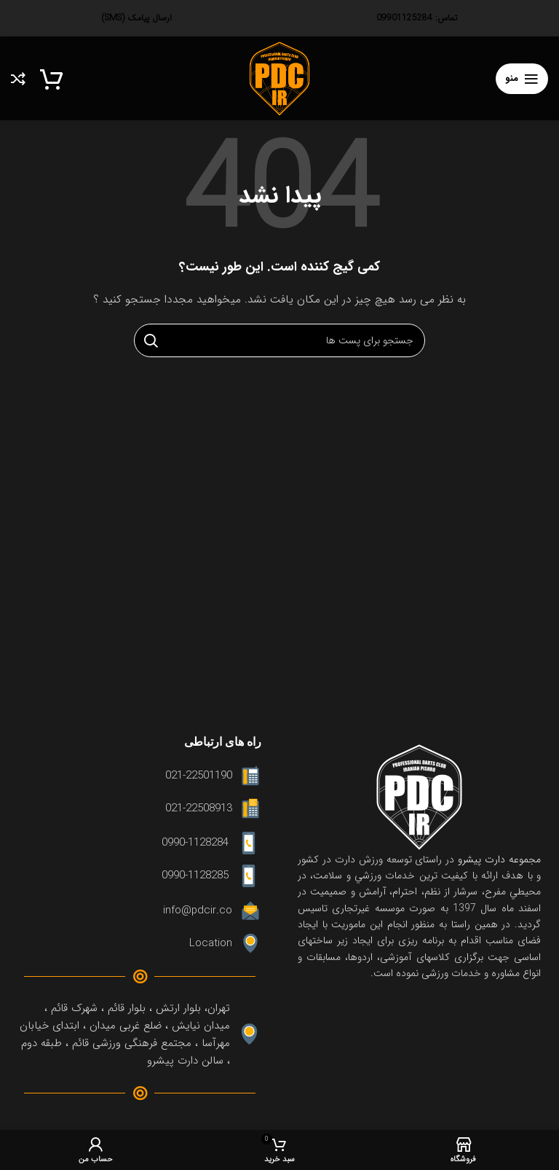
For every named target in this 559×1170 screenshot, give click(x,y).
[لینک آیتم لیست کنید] (139, 776)
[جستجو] (279, 340)
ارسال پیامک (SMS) (137, 18)
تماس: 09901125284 (416, 18)
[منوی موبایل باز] (521, 78)
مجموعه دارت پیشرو (497, 859)
